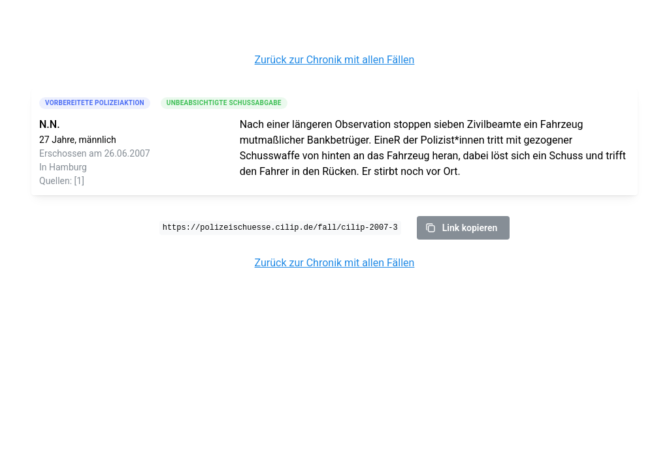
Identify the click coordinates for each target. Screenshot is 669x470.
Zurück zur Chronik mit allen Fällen (335, 60)
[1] (79, 181)
